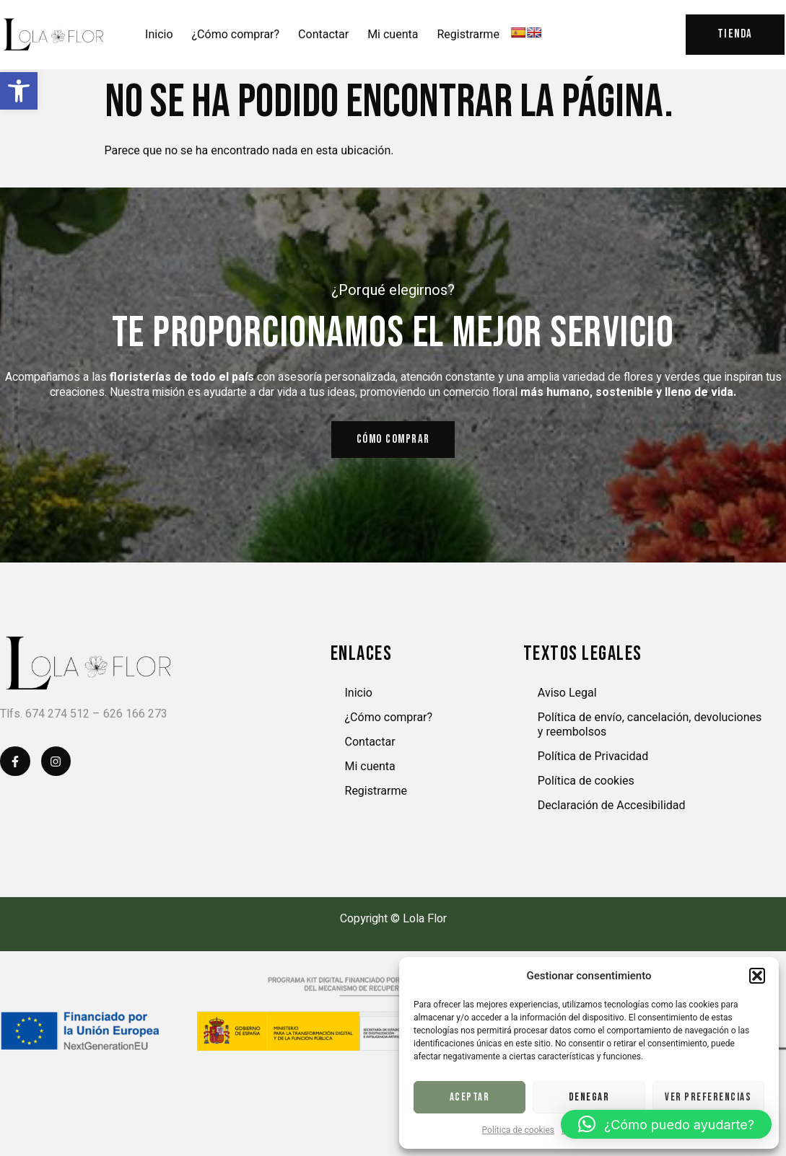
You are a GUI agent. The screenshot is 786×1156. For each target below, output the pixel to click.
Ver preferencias (708, 1097)
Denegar (589, 1097)
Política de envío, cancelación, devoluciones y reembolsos (649, 730)
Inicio (159, 35)
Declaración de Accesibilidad (612, 811)
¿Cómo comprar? (236, 35)
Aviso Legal (567, 698)
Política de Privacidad (593, 762)
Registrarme (468, 35)
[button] (19, 91)
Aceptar (470, 1097)
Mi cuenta (392, 35)
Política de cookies (518, 1130)
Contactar (323, 35)
